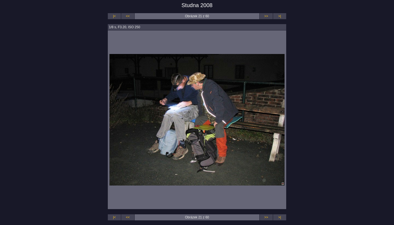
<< (128, 16)
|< (114, 16)
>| (279, 16)
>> (266, 16)
